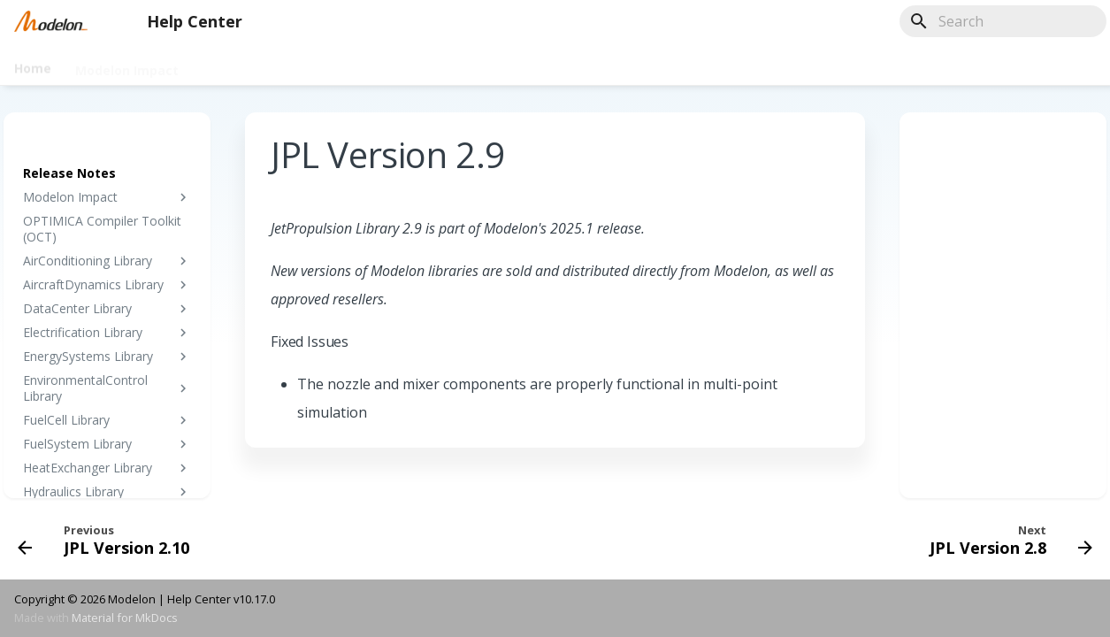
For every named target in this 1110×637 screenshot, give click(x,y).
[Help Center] (51, 21)
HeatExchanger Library (107, 468)
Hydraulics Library (107, 492)
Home (32, 65)
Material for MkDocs (125, 617)
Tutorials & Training (346, 65)
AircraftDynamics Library (107, 285)
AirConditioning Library (107, 261)
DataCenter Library (107, 309)
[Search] (1002, 21)
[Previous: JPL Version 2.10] (109, 539)
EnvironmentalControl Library (107, 388)
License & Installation (504, 65)
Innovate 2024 (807, 65)
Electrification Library (107, 333)
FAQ (610, 65)
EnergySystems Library (107, 357)
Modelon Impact (127, 65)
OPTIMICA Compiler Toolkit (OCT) (102, 229)
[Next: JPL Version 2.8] (1005, 539)
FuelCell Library (107, 420)
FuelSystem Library (107, 444)
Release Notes (693, 65)
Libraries (230, 65)
